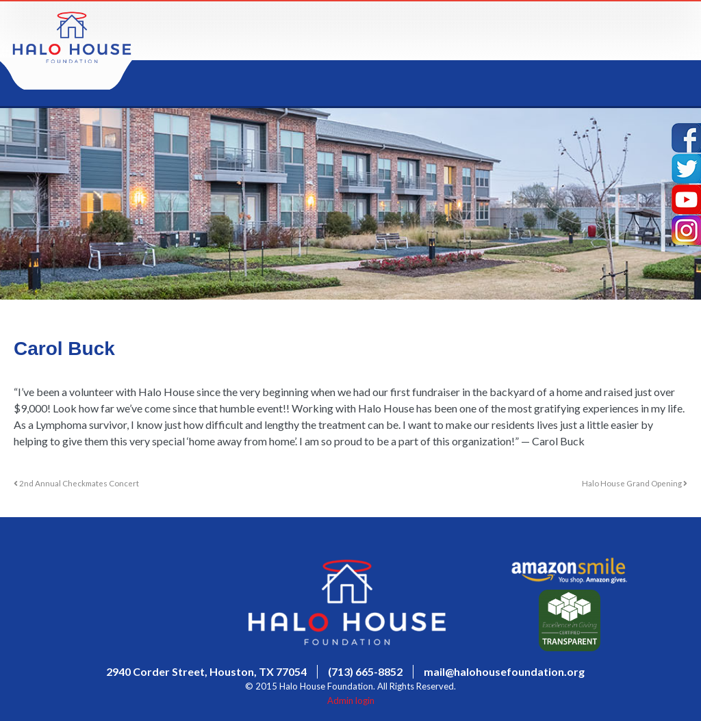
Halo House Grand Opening (634, 483)
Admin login (350, 700)
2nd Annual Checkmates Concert (76, 483)
